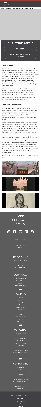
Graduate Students (18, 8)
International (20, 345)
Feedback (20, 403)
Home (2, 8)
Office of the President (20, 386)
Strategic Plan (20, 388)
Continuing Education (20, 338)
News (20, 384)
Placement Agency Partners (20, 352)
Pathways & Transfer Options (20, 350)
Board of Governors (20, 372)
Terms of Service (20, 401)
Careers (20, 374)
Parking (20, 319)
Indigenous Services (20, 316)
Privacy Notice (20, 398)
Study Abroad (20, 355)
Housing (20, 314)
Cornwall (20, 302)
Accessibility (20, 367)
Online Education (20, 348)
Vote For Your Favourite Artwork (23, 55)
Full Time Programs (20, 343)
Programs (8, 8)
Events (20, 312)
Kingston (20, 297)
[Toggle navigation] (38, 4)
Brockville (20, 300)
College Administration (21, 376)
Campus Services (20, 307)
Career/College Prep (20, 336)
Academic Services (20, 333)
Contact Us (20, 309)
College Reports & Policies (20, 379)
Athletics (20, 304)
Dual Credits (20, 340)
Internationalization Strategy (20, 381)
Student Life (20, 321)
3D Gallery (22, 49)
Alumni (20, 369)
